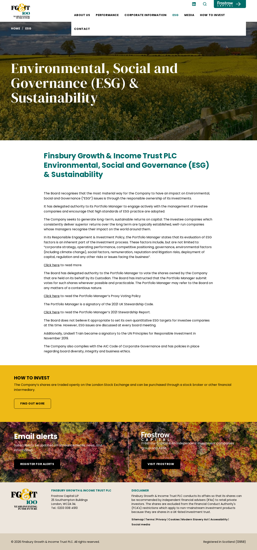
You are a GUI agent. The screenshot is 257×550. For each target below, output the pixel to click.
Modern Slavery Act (195, 519)
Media (189, 15)
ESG (175, 15)
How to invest (212, 15)
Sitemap (138, 519)
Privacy (161, 519)
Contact (82, 29)
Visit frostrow (161, 464)
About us (82, 15)
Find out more (32, 403)
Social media (141, 524)
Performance (107, 15)
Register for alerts (37, 464)
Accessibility (219, 519)
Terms (149, 519)
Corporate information (145, 15)
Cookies (173, 519)
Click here (52, 265)
